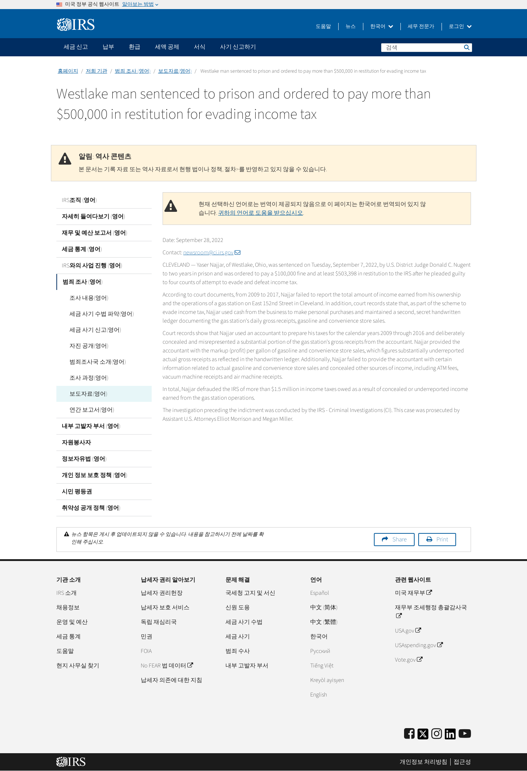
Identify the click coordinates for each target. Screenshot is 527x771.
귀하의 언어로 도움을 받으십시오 (260, 213)
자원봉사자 (76, 443)
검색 (466, 47)
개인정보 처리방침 (423, 762)
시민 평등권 (77, 492)
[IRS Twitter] (423, 736)
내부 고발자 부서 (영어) (91, 426)
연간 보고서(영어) (89, 410)
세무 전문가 (421, 26)
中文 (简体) (324, 607)
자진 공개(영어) (86, 346)
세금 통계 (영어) (82, 249)
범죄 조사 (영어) (133, 71)
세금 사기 (237, 637)
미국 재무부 (413, 593)
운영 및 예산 (72, 622)
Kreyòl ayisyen (327, 680)
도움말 (323, 26)
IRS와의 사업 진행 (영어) (92, 266)
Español (319, 593)
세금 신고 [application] (76, 47)
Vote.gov (408, 660)
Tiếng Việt (322, 666)
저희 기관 (96, 71)
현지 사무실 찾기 (77, 666)
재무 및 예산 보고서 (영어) (94, 233)
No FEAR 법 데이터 (167, 666)
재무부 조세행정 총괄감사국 (431, 612)
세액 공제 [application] (167, 47)
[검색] (426, 47)
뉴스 (351, 26)
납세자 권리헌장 (162, 593)
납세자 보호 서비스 (165, 607)
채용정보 (68, 607)
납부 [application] (108, 47)
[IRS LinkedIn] (450, 736)
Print (442, 539)
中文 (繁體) (324, 622)
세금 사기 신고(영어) (93, 330)
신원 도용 (237, 607)
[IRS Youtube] (465, 734)
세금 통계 (68, 637)
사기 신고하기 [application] (238, 47)
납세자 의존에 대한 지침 (171, 680)
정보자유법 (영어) (84, 459)
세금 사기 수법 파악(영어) (99, 314)
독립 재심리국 (159, 622)
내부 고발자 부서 (246, 666)
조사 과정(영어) (86, 378)
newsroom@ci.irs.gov (211, 253)
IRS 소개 (66, 593)
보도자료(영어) (175, 71)
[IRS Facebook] (409, 734)
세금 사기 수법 (244, 622)
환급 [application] (134, 47)
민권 (146, 637)
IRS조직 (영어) (79, 200)
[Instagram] (436, 734)
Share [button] (399, 539)
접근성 (462, 762)
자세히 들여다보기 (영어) (93, 217)
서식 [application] (199, 47)
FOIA (146, 651)
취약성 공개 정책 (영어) (91, 508)
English (318, 695)
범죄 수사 (237, 651)
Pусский (320, 651)
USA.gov (408, 631)
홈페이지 (68, 71)
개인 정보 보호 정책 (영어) (94, 475)
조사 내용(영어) (86, 298)
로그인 (460, 26)
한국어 (381, 26)
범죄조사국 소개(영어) (95, 362)
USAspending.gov (419, 645)
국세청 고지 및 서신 (250, 593)
